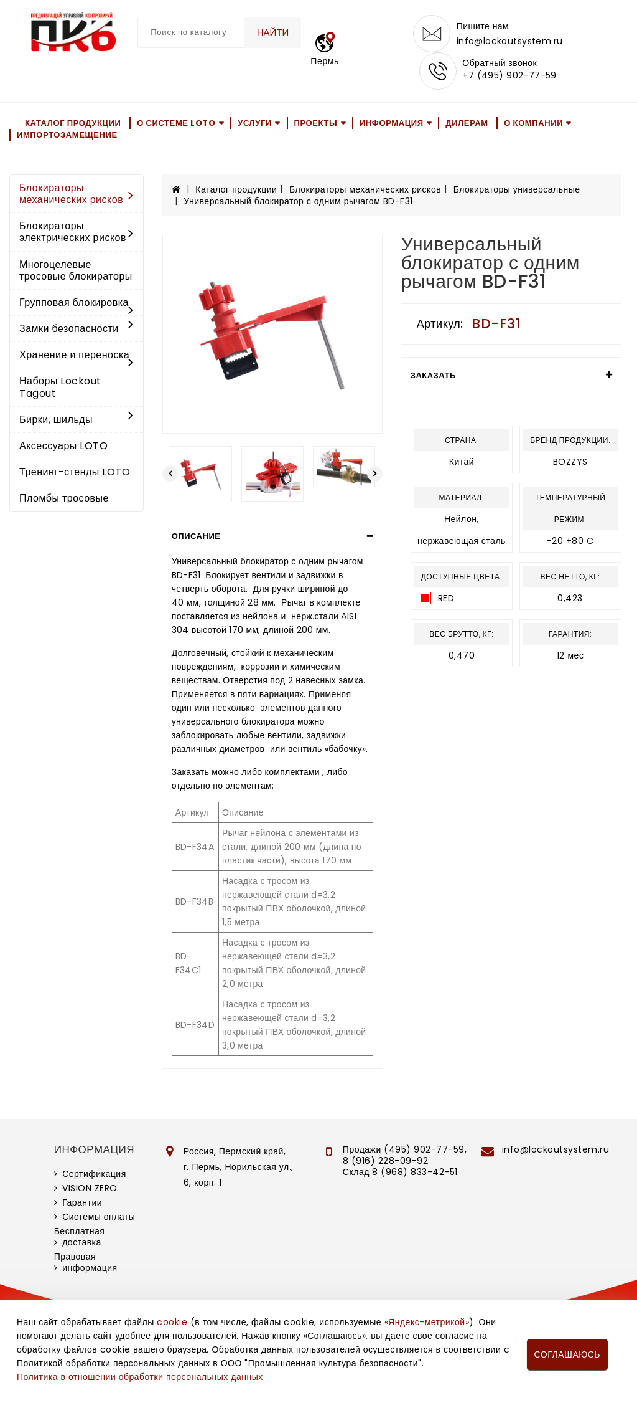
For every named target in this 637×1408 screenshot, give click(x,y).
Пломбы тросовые (64, 499)
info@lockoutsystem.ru (510, 41)
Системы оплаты (98, 1216)
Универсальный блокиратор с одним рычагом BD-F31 (298, 201)
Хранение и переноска (76, 356)
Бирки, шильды (76, 419)
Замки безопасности (76, 328)
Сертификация (94, 1173)
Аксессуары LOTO (63, 446)
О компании (533, 123)
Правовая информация (86, 1262)
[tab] (272, 536)
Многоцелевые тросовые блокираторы (76, 270)
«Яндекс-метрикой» (426, 1322)
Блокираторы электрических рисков (76, 232)
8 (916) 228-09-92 (386, 1160)
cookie (172, 1322)
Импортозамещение (67, 135)
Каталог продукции (73, 123)
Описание (196, 536)
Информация (392, 123)
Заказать (433, 375)
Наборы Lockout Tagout (60, 387)
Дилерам (466, 123)
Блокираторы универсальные (516, 190)
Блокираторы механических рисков (76, 194)
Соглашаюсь (567, 1354)
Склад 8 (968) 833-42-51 (400, 1171)
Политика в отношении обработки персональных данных (140, 1377)
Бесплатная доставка (79, 1236)
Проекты (316, 123)
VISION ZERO (90, 1188)
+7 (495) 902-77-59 (509, 76)
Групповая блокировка (76, 303)
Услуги (255, 123)
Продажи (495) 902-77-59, (405, 1149)
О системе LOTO (176, 123)
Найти (273, 32)
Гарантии (82, 1202)
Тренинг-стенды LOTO (74, 472)
